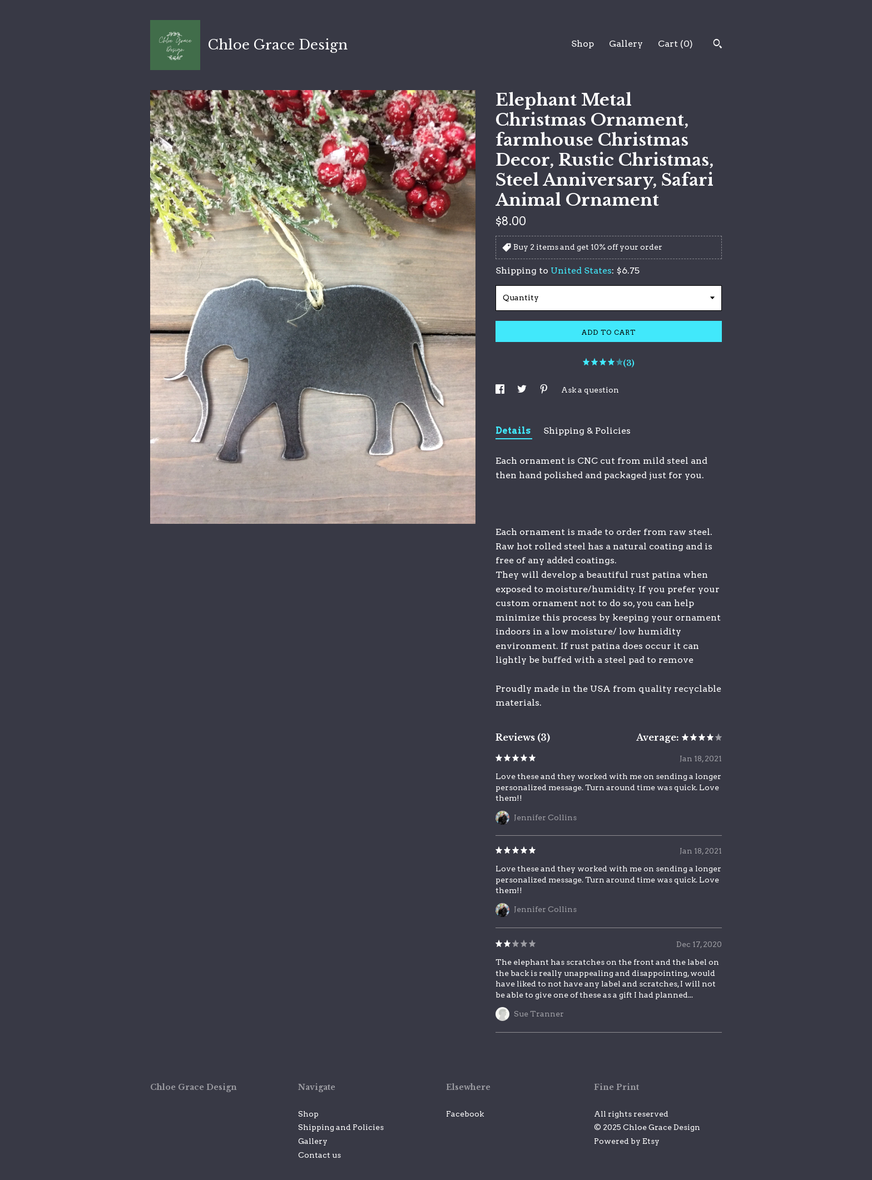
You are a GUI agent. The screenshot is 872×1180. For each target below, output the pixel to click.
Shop (582, 43)
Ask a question (590, 389)
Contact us (319, 1155)
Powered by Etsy (627, 1141)
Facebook (465, 1113)
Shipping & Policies (587, 430)
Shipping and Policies (341, 1127)
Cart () (675, 43)
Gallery (626, 43)
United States (581, 270)
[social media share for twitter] (522, 389)
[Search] (718, 45)
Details (514, 430)
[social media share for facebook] (501, 389)
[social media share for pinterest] (544, 389)
